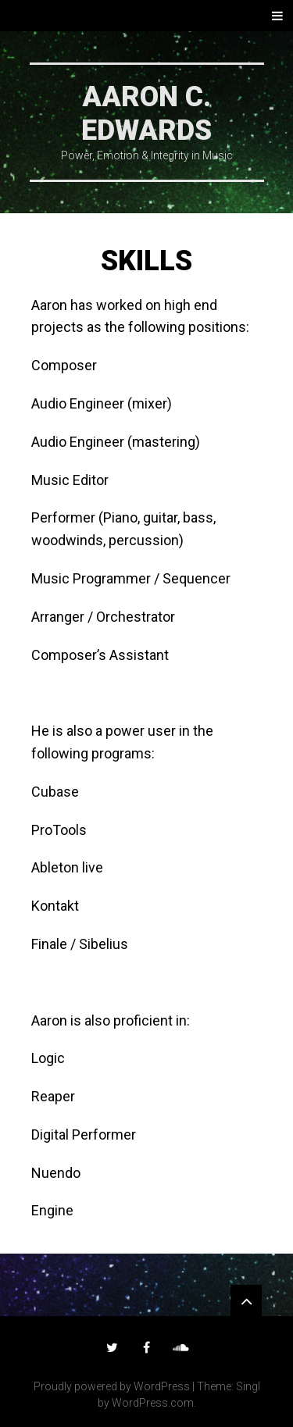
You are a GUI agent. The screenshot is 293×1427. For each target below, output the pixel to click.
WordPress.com (153, 1403)
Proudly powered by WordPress (112, 1386)
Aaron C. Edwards (146, 113)
